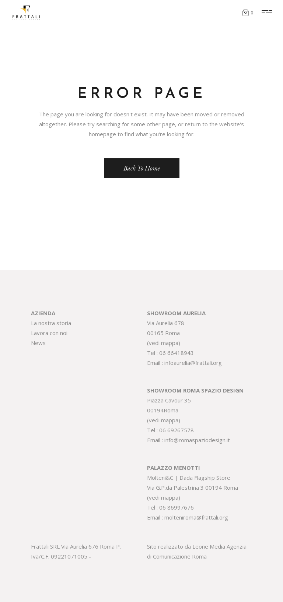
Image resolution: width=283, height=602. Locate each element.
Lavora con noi (49, 333)
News (38, 342)
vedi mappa (163, 342)
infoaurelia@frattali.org (193, 362)
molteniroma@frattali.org (196, 517)
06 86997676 (176, 507)
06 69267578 (176, 430)
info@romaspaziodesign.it (197, 440)
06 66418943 (176, 352)
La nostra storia (51, 323)
